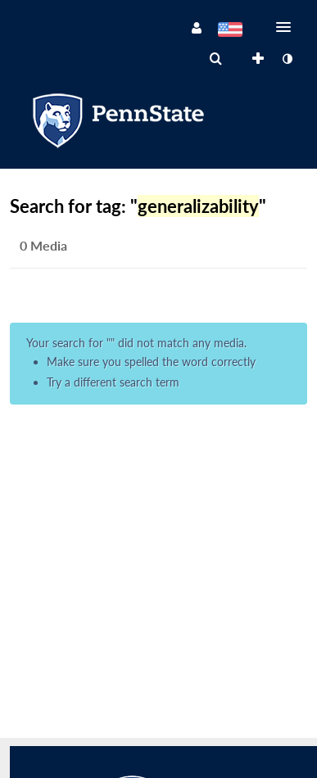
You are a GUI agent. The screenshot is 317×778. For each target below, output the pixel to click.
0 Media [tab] (43, 245)
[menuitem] (215, 59)
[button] (288, 27)
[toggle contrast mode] (286, 59)
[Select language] (229, 31)
